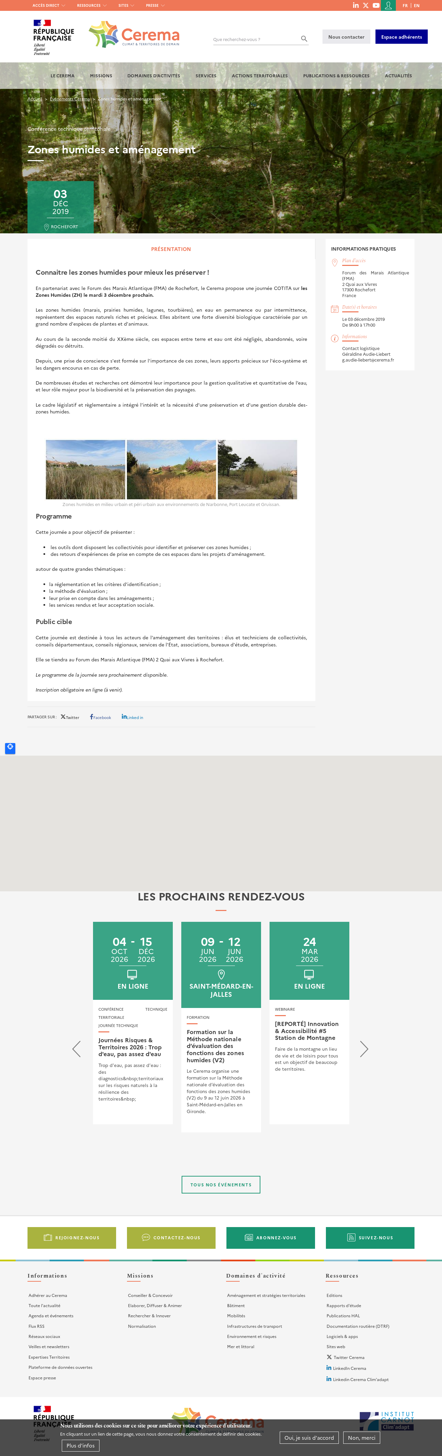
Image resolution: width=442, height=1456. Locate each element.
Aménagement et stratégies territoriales (266, 1295)
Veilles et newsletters (49, 1346)
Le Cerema (63, 75)
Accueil (34, 98)
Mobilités (236, 1315)
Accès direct (46, 5)
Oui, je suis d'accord (309, 1437)
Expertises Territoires (49, 1357)
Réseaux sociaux (44, 1336)
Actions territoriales (260, 75)
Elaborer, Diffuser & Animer (155, 1305)
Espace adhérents (401, 36)
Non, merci (361, 1437)
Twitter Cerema (349, 1357)
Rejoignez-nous (77, 1237)
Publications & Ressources (336, 75)
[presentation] (76, 1050)
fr (405, 5)
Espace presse (42, 1377)
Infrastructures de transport (254, 1326)
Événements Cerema (70, 98)
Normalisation (142, 1326)
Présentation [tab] (171, 248)
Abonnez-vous (276, 1237)
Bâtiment (236, 1305)
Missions (101, 75)
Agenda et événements (51, 1315)
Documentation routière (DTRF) (358, 1326)
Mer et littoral (240, 1346)
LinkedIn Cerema (349, 1368)
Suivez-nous (376, 1237)
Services (206, 75)
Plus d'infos (81, 1445)
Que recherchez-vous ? (236, 39)
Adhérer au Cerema (48, 1295)
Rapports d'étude (344, 1305)
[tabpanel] (171, 480)
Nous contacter (346, 36)
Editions (334, 1295)
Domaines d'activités (153, 75)
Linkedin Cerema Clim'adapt (361, 1379)
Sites (123, 5)
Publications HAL (343, 1315)
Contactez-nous (177, 1237)
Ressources (88, 5)
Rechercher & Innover (149, 1315)
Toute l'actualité (44, 1305)
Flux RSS (36, 1326)
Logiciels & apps (342, 1336)
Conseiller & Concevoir (150, 1295)
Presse (152, 5)
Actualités (398, 75)
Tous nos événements (221, 1184)
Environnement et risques (251, 1336)
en (417, 5)
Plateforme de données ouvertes (60, 1367)
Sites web (336, 1346)
